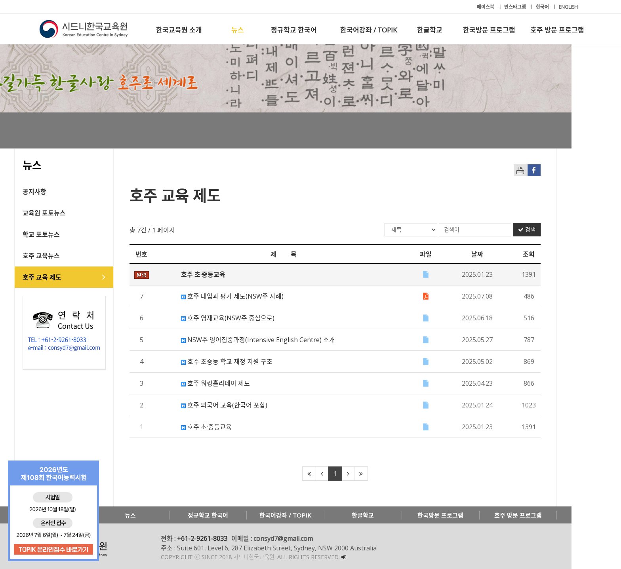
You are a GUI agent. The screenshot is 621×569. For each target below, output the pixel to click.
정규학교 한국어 (294, 29)
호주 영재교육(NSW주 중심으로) (252, 318)
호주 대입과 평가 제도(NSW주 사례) (257, 296)
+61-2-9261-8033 (227, 538)
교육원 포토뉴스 (69, 213)
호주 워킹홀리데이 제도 (240, 383)
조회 (554, 254)
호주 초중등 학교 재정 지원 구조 (251, 361)
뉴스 (237, 29)
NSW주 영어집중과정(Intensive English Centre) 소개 (283, 339)
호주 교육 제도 (67, 277)
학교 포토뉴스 (66, 234)
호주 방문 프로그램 (557, 29)
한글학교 (429, 29)
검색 (551, 229)
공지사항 (59, 191)
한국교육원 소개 (179, 29)
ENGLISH (568, 7)
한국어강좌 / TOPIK (368, 29)
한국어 (543, 7)
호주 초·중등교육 (231, 426)
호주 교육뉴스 (66, 255)
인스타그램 (515, 7)
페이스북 (486, 7)
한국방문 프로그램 (489, 29)
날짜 (502, 254)
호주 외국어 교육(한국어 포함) (249, 405)
